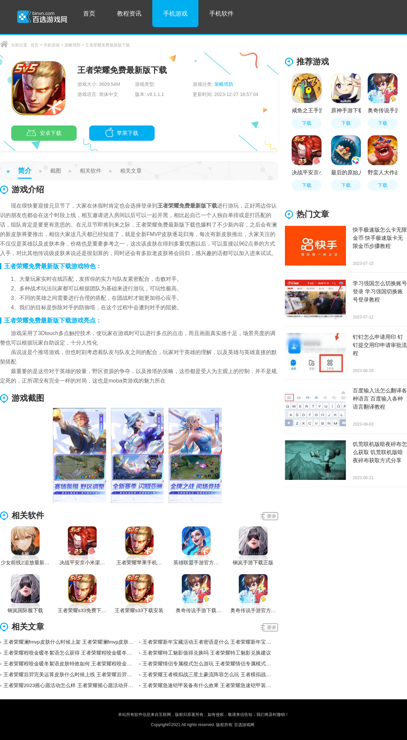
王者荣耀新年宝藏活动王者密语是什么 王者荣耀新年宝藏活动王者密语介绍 (210, 642)
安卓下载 (44, 133)
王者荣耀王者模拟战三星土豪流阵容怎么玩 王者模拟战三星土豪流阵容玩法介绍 (210, 674)
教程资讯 (129, 13)
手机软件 (221, 13)
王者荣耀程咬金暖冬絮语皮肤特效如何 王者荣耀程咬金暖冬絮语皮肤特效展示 (71, 663)
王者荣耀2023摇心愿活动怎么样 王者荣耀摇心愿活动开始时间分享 (71, 685)
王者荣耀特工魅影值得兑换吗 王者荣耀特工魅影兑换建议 (206, 653)
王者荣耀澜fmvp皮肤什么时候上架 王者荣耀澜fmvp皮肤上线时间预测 (71, 642)
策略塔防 (72, 45)
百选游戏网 (244, 724)
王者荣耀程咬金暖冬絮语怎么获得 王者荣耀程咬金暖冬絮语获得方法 (71, 653)
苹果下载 (121, 134)
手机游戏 (175, 13)
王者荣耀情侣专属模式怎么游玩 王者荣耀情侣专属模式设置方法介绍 (210, 663)
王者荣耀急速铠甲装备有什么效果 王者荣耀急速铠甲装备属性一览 (210, 685)
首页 (89, 13)
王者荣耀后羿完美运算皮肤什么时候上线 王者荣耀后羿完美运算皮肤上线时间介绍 (71, 674)
